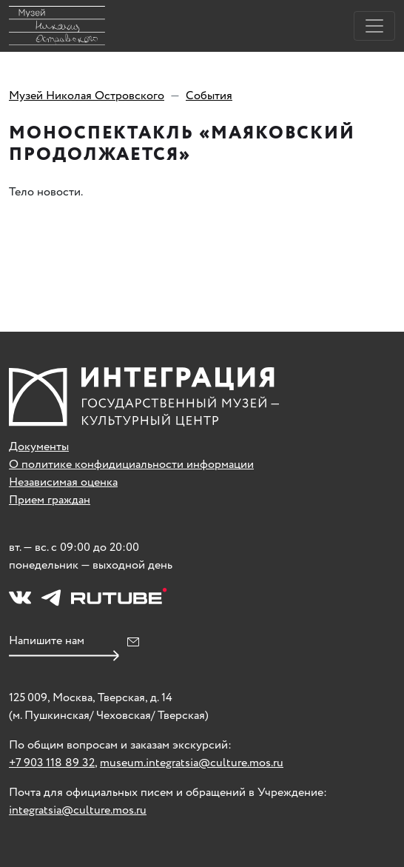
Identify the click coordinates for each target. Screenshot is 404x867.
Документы (39, 446)
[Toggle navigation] (374, 26)
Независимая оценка (63, 482)
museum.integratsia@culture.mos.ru (191, 762)
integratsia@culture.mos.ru (78, 810)
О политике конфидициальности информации (131, 464)
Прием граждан (49, 500)
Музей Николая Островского (86, 95)
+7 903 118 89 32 (52, 762)
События (209, 95)
